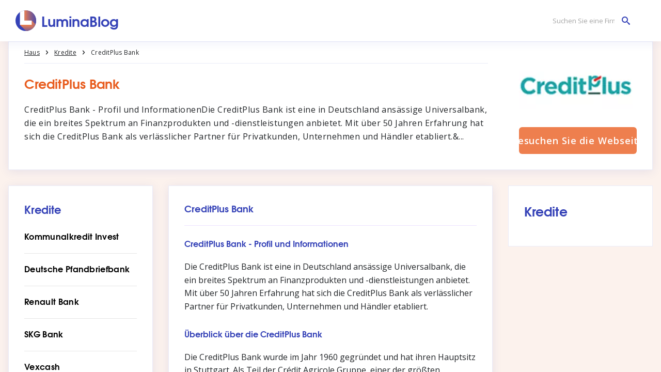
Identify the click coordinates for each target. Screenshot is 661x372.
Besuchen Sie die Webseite (578, 140)
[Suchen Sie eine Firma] (588, 21)
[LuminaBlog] (67, 20)
